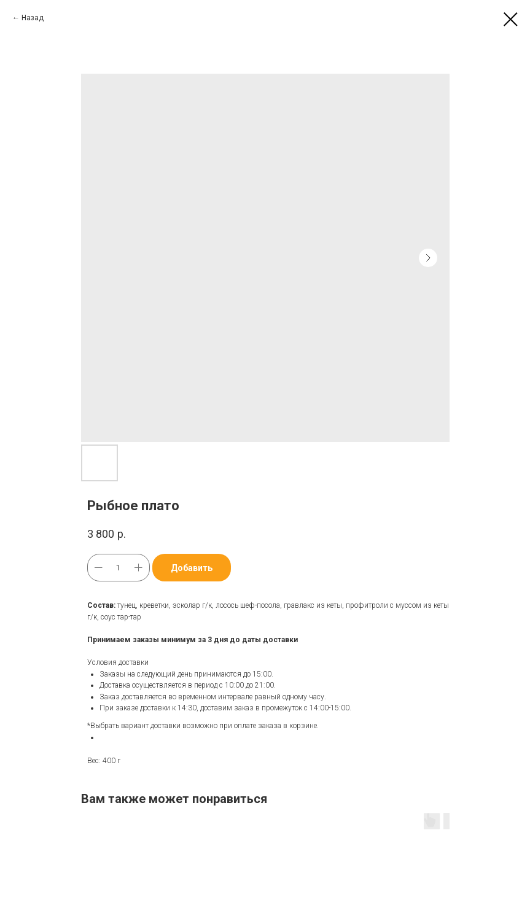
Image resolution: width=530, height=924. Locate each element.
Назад (32, 18)
